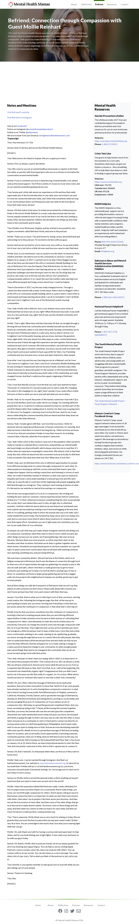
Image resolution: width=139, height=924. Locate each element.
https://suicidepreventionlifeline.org (111, 141)
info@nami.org (107, 251)
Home (38, 905)
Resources (112, 4)
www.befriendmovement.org (52, 763)
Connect (124, 4)
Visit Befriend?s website (18, 112)
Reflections (86, 4)
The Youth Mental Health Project (110, 401)
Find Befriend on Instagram (19, 117)
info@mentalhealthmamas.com (54, 135)
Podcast (99, 4)
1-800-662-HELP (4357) (113, 297)
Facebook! (21, 126)
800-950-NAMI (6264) (112, 241)
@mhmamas (32, 132)
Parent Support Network (106, 404)
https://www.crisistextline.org (108, 182)
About (74, 4)
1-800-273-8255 (109, 144)
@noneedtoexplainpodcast (39, 129)
